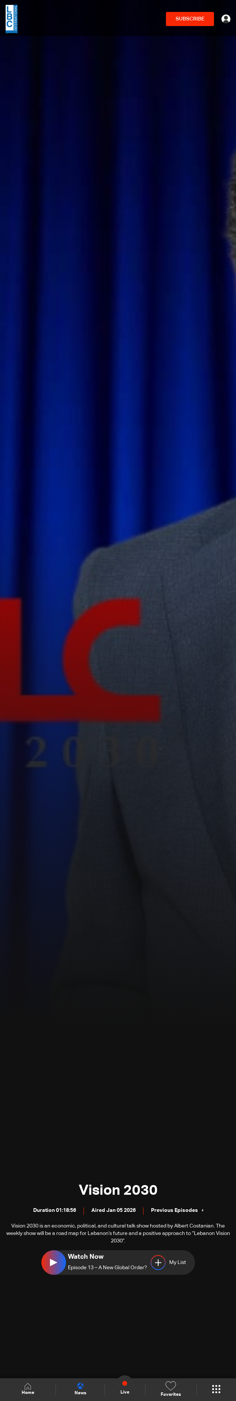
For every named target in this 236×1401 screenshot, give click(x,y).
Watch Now (86, 1257)
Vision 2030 (118, 1191)
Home (28, 1389)
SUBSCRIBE (190, 19)
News (80, 1389)
